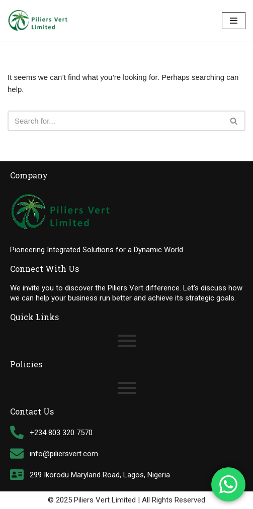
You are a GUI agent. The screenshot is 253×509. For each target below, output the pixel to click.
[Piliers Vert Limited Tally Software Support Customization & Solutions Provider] (38, 20)
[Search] (115, 121)
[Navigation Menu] (233, 20)
